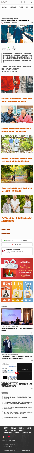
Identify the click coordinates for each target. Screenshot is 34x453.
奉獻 (26, 2)
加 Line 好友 (8, 240)
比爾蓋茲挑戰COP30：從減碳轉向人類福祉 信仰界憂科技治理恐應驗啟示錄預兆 (16, 357)
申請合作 (6, 430)
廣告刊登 (29, 428)
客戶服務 (13, 430)
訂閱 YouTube (16, 244)
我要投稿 (21, 428)
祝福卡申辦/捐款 (26, 432)
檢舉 (32, 22)
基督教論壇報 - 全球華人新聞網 (4, 2)
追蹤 (20, 22)
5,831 (7, 50)
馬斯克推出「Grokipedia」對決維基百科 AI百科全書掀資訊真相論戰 (16, 385)
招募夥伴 (21, 430)
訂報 (23, 2)
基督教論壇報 (12, 7)
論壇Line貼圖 (12, 440)
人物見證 (21, 7)
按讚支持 (24, 240)
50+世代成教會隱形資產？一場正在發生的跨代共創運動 (17, 330)
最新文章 (4, 7)
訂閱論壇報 (4, 440)
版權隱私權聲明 (8, 432)
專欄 (27, 7)
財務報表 (17, 432)
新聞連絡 (13, 428)
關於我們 (6, 428)
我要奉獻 (9, 252)
